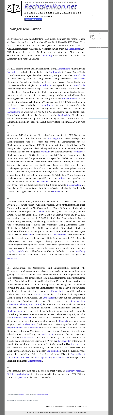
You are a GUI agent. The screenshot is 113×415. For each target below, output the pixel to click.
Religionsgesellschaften (18, 374)
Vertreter (77, 151)
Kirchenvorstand (77, 301)
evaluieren (21, 394)
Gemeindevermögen (22, 317)
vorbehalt (56, 191)
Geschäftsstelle (74, 185)
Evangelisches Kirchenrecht (41, 394)
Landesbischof (78, 354)
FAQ (91, 37)
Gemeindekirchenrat (17, 304)
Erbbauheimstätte (69, 406)
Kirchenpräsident (43, 357)
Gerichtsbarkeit (35, 361)
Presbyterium (35, 304)
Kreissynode (29, 324)
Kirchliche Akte (60, 357)
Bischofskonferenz (58, 234)
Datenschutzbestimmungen (66, 412)
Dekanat (63, 321)
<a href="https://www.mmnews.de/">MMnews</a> (98, 83)
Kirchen (40, 211)
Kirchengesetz (54, 138)
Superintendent (15, 327)
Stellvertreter (43, 181)
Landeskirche (73, 49)
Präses (62, 178)
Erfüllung (47, 55)
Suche (91, 36)
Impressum (57, 412)
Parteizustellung (59, 406)
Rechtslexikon (38, 412)
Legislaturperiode (15, 251)
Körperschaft (57, 291)
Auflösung (80, 251)
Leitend (29, 234)
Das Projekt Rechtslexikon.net (97, 38)
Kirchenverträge (73, 371)
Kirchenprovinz (69, 98)
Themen (92, 35)
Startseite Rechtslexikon (95, 34)
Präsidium (45, 151)
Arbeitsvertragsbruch (81, 406)
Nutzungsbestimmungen (80, 412)
